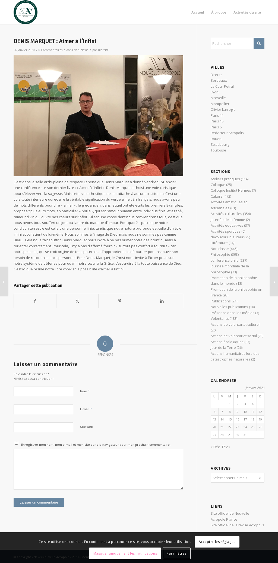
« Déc (215, 446)
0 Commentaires (50, 50)
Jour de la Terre (223, 347)
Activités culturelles (226, 213)
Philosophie (220, 254)
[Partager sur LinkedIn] (162, 301)
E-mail (86, 408)
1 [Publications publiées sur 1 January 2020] (230, 404)
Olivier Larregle (223, 109)
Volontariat (220, 318)
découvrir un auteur (227, 237)
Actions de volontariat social (234, 335)
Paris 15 (217, 121)
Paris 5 (216, 127)
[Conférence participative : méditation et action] (4, 281)
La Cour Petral (222, 86)
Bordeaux (219, 80)
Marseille (218, 97)
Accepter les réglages (217, 541)
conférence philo (225, 260)
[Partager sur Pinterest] (120, 301)
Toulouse (218, 150)
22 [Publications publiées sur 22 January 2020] (230, 427)
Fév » (226, 446)
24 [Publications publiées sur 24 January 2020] (245, 427)
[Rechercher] (237, 43)
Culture (217, 196)
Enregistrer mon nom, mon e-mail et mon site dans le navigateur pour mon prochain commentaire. (95, 444)
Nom (85, 390)
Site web (86, 427)
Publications (221, 301)
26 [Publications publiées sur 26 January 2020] (260, 427)
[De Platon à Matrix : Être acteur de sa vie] (274, 281)
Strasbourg (220, 144)
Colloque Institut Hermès (231, 190)
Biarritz (103, 50)
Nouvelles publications (229, 306)
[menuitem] (198, 12)
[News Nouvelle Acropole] (25, 12)
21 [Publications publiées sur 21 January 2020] (222, 427)
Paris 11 (217, 115)
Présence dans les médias (232, 312)
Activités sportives (226, 231)
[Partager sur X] (77, 301)
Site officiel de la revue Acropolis (237, 524)
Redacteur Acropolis (227, 132)
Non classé (81, 50)
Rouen (216, 138)
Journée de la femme (228, 219)
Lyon (215, 92)
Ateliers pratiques (225, 178)
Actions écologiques (227, 341)
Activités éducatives (227, 225)
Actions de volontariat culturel (235, 324)
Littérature (219, 242)
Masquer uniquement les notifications (125, 553)
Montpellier (220, 103)
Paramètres (176, 553)
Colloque (218, 184)
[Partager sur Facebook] (35, 301)
